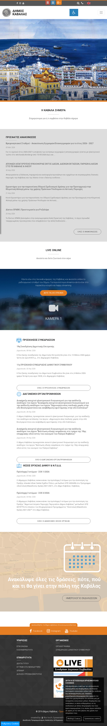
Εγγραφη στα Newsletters (28, 667)
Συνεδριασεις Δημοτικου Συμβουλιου (73, 650)
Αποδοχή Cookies (73, 719)
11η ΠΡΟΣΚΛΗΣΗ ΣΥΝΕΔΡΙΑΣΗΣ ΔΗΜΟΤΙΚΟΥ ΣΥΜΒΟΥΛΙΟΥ (44, 365)
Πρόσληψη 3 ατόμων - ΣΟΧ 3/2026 (33, 493)
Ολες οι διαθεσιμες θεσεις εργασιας (53, 521)
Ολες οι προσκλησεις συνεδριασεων (53, 388)
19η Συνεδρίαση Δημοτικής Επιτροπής (35, 346)
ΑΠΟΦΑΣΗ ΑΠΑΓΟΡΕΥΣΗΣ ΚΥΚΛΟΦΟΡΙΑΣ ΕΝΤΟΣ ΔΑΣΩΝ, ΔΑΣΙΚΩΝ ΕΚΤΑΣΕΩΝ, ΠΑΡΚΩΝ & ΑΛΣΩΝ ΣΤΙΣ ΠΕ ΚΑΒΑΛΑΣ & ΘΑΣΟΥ (52, 165)
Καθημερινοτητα (25, 650)
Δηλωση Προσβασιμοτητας (29, 674)
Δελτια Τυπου (23, 664)
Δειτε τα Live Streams (53, 293)
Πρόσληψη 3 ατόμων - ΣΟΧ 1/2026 (33, 472)
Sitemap (20, 671)
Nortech (41, 717)
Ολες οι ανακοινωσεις (87, 232)
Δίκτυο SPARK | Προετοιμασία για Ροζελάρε (27, 209)
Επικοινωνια (22, 646)
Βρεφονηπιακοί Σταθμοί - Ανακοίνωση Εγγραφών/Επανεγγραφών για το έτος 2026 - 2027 (49, 143)
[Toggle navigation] (101, 12)
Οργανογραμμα (63, 646)
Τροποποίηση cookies (92, 719)
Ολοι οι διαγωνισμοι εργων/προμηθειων (53, 460)
